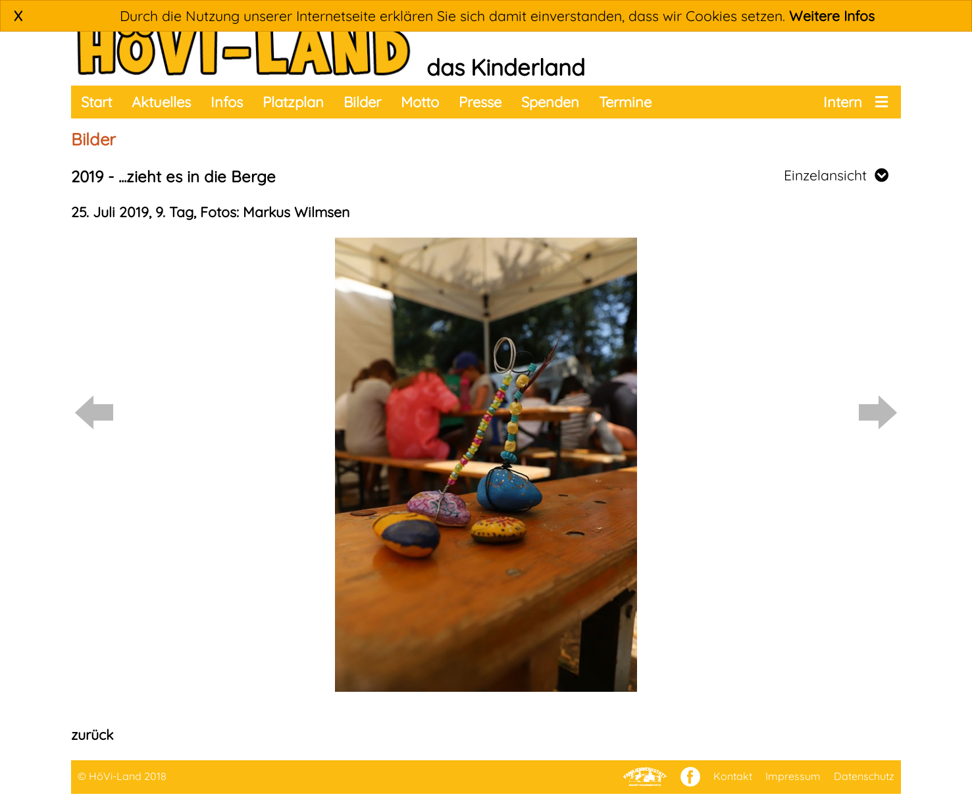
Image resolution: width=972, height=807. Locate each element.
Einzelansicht (836, 175)
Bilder (362, 102)
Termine (625, 102)
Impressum (793, 776)
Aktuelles (161, 102)
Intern (842, 102)
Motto (420, 102)
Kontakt (732, 776)
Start (96, 102)
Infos (227, 102)
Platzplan (293, 102)
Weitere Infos (832, 15)
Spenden (550, 102)
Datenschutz (864, 776)
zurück (92, 734)
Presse (480, 102)
